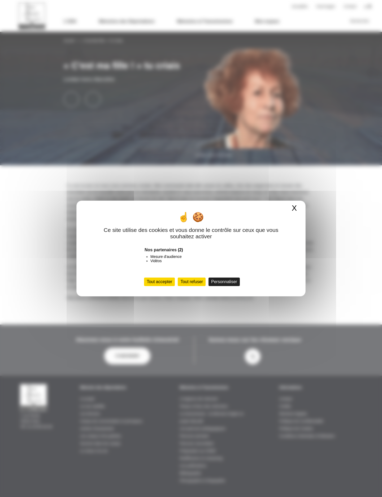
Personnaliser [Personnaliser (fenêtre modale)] (224, 281)
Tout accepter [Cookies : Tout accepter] (159, 281)
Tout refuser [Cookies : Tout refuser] (191, 281)
